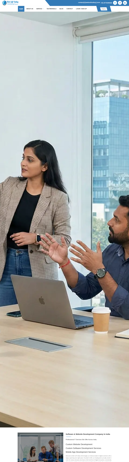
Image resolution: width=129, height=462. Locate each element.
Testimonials (51, 8)
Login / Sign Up (81, 8)
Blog (61, 8)
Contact (69, 8)
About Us (29, 8)
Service (39, 8)
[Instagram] (115, 3)
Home (21, 8)
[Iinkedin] (125, 3)
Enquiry (102, 9)
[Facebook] (120, 3)
